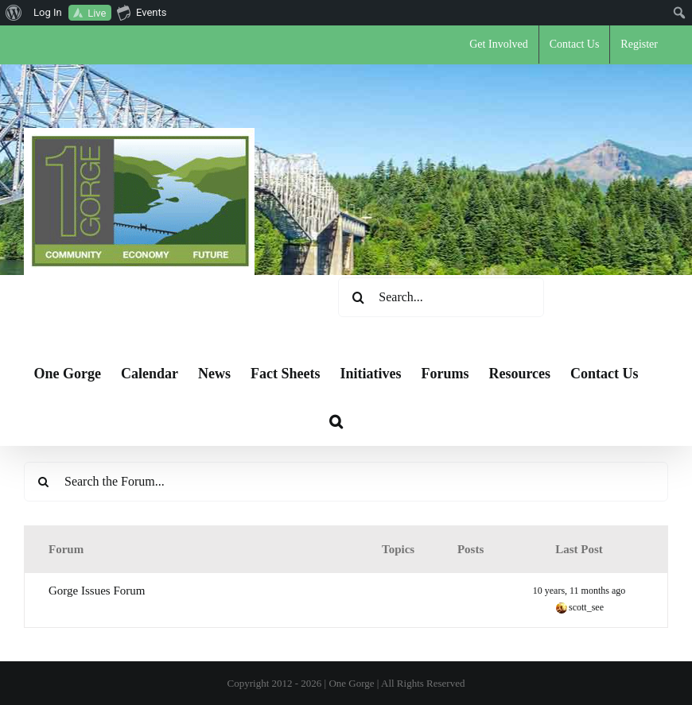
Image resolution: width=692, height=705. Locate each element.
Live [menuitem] (96, 13)
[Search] (358, 297)
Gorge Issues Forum (97, 590)
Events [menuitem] (141, 12)
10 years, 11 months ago (579, 590)
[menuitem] (14, 12)
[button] (336, 421)
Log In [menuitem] (47, 12)
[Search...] (441, 297)
